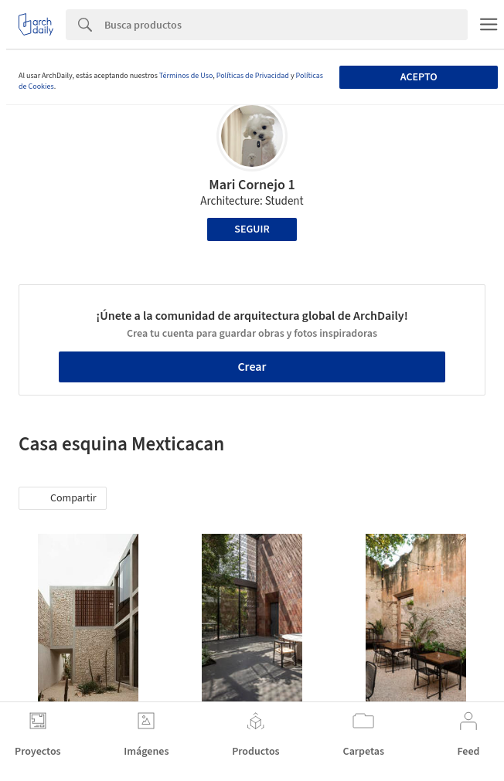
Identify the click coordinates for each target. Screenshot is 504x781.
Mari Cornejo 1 (252, 185)
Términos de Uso (186, 75)
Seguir (251, 229)
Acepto (419, 77)
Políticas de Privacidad (252, 75)
